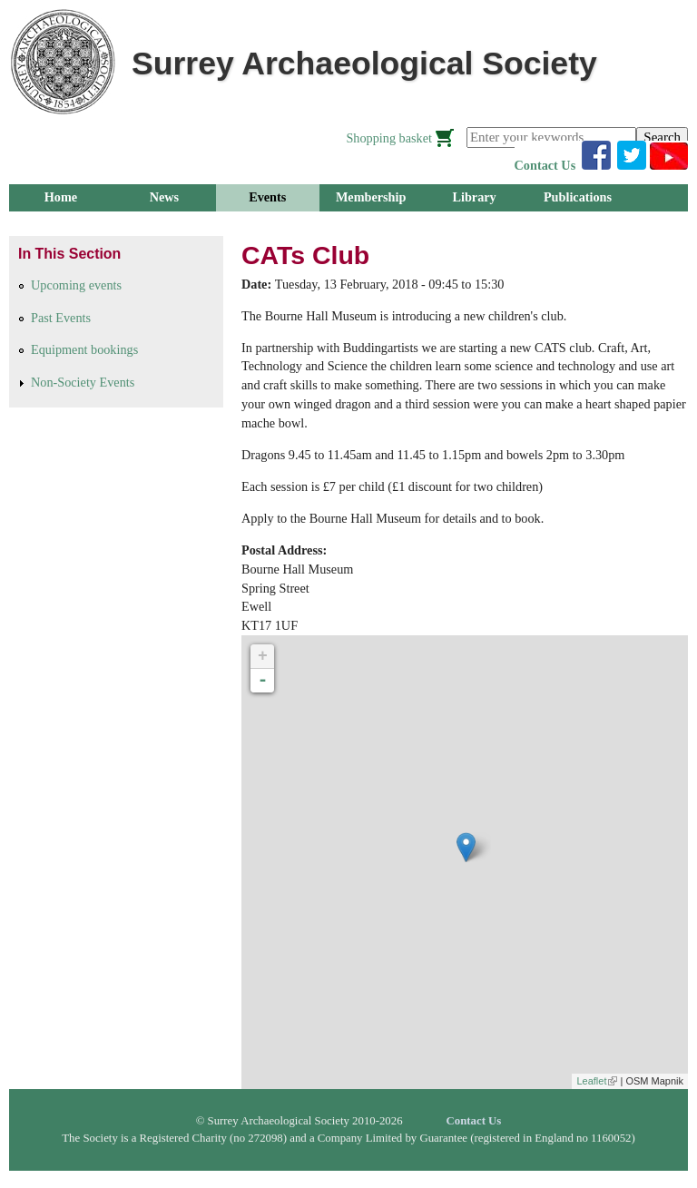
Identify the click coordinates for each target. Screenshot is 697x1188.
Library (474, 197)
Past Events (61, 317)
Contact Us (545, 165)
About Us (371, 224)
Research (164, 224)
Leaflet (596, 1080)
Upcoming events (76, 285)
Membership (371, 197)
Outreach (267, 224)
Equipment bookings (84, 349)
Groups (61, 224)
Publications (578, 197)
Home (60, 197)
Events (267, 197)
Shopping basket (389, 138)
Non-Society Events (82, 382)
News (164, 197)
